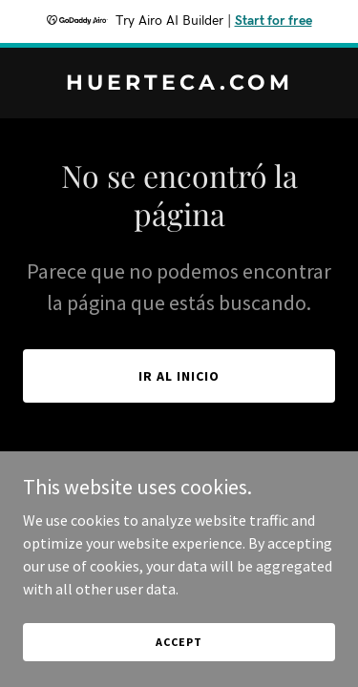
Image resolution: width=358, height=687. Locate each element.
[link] (179, 84)
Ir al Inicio (179, 376)
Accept (178, 642)
